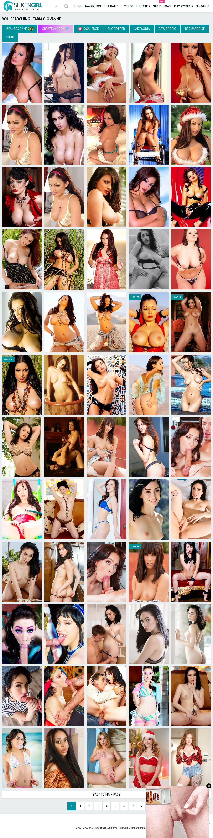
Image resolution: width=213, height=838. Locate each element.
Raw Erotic (167, 28)
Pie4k (10, 37)
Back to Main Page (106, 794)
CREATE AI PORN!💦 (55, 28)
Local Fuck (88, 29)
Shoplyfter (116, 28)
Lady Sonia (142, 28)
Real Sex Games (19, 29)
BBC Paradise (195, 28)
